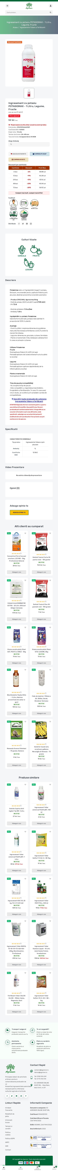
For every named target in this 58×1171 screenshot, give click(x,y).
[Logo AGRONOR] (29, 5)
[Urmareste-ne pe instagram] (21, 1096)
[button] (7, 6)
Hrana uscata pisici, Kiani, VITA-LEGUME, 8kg (41, 651)
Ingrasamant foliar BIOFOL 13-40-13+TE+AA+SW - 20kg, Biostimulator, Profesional (16, 949)
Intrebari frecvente (8, 1109)
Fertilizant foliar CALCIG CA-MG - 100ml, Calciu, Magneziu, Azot (16, 998)
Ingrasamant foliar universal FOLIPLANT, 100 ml (41, 810)
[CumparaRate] (18, 159)
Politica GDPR (10, 1138)
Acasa (15, 27)
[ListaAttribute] (29, 144)
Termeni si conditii (8, 1127)
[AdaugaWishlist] (18, 154)
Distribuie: (12, 224)
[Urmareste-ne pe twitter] (12, 1096)
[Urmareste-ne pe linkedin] (16, 1096)
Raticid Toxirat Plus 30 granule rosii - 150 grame (41, 606)
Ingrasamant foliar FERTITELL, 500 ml (41, 902)
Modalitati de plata (9, 1115)
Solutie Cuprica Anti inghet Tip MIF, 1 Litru (16, 810)
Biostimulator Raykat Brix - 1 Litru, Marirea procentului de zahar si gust (16, 698)
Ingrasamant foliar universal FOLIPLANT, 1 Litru (16, 857)
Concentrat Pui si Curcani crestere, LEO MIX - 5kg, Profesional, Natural (16, 558)
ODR (6, 1146)
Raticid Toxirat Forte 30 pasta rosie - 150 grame (41, 558)
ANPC (7, 1142)
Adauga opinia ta (19, 512)
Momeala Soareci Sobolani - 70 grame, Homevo (16, 750)
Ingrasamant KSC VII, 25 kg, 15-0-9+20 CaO (16, 902)
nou (9, 533)
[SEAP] (40, 154)
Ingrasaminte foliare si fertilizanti (32, 27)
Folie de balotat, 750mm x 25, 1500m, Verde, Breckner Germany (41, 698)
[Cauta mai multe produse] (51, 6)
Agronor (25, 1159)
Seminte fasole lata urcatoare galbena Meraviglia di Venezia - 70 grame (41, 750)
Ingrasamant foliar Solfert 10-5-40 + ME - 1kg (41, 998)
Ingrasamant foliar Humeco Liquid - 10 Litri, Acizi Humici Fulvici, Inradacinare (41, 949)
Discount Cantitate (14, 42)
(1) (20, 553)
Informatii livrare (8, 1121)
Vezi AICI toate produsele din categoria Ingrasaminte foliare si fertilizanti (29, 400)
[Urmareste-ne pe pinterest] (26, 1096)
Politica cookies (7, 1134)
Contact (8, 1150)
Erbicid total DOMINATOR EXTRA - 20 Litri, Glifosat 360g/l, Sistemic (16, 605)
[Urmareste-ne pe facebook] (7, 1096)
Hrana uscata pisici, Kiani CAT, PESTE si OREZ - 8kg (16, 651)
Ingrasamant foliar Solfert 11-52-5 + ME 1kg (41, 857)
